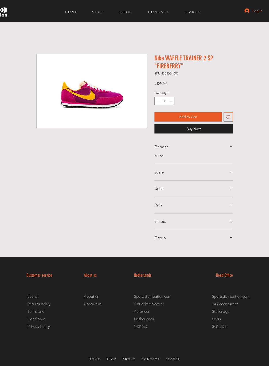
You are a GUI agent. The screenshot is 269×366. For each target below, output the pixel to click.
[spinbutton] (165, 101)
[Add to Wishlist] (228, 117)
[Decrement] (158, 101)
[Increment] (171, 101)
